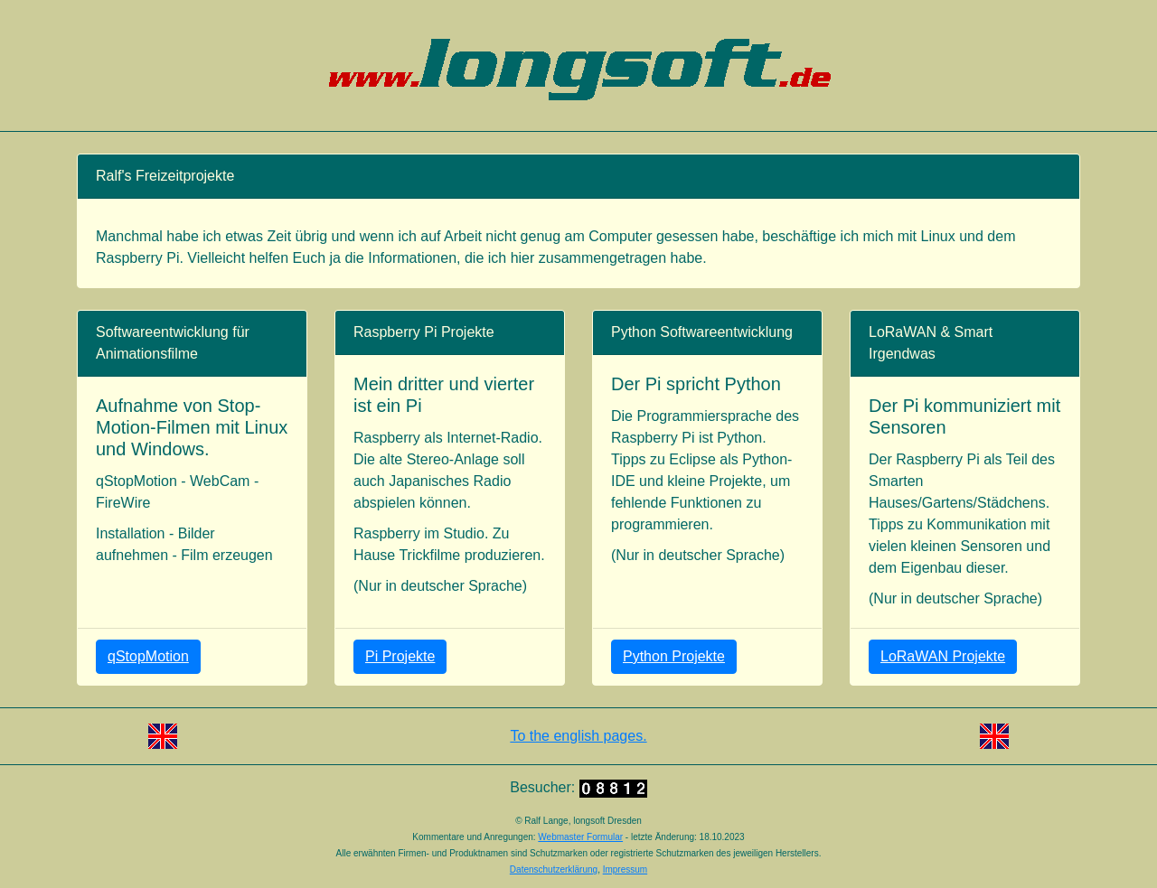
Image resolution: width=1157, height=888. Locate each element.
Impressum (625, 869)
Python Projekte (674, 656)
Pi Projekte (400, 656)
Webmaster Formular (580, 837)
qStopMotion (148, 656)
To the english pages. (578, 735)
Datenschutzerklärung (553, 869)
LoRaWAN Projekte (942, 656)
